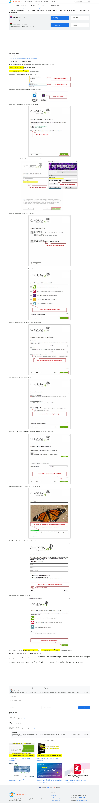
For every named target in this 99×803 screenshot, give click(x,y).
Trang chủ (11, 8)
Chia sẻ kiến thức (39, 1)
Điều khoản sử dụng (55, 797)
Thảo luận (16, 714)
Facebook (43, 787)
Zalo (51, 787)
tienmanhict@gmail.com (81, 800)
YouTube (58, 787)
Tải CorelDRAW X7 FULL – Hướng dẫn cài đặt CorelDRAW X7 (19, 759)
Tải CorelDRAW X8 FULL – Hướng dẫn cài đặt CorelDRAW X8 (38, 8)
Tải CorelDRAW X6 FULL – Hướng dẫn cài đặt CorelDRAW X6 (47, 759)
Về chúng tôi (53, 795)
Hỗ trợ (53, 1)
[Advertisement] (49, 41)
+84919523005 (81, 797)
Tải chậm (80, 18)
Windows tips (47, 1)
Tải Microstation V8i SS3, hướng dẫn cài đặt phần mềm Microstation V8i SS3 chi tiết (21, 779)
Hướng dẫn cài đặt (29, 1)
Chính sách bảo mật (55, 800)
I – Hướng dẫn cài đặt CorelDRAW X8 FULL (19, 56)
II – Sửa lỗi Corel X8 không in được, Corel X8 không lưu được (23, 58)
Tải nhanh (60, 18)
